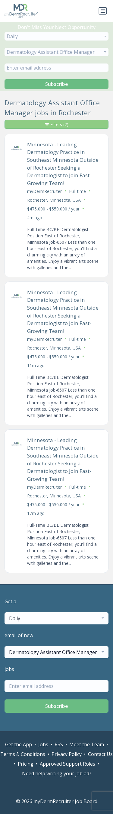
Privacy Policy (67, 754)
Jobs (43, 744)
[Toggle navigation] (102, 11)
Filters (56, 124)
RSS (59, 744)
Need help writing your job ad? (56, 773)
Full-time (77, 191)
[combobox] (56, 36)
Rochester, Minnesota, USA (54, 200)
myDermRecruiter (44, 191)
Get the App (18, 744)
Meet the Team (86, 744)
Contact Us (100, 754)
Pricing (25, 763)
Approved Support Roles (67, 763)
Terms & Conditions (22, 754)
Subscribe (56, 84)
